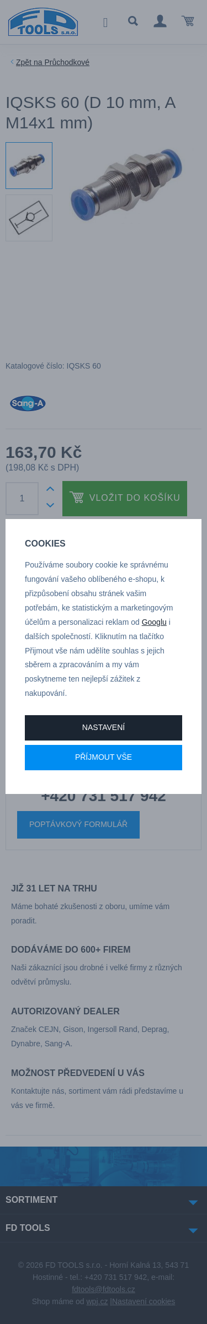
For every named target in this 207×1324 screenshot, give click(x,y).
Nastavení (103, 727)
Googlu (154, 622)
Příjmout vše (103, 757)
